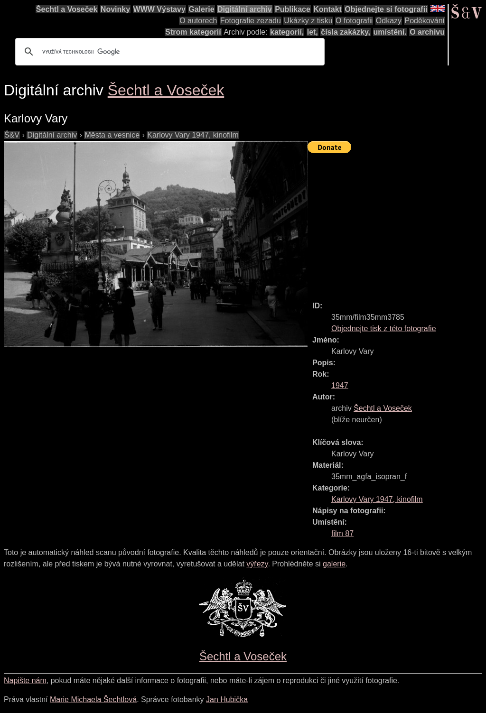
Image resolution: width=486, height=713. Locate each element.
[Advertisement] (397, 223)
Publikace (292, 9)
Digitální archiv (244, 9)
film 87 (342, 533)
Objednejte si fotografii (386, 9)
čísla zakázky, (345, 32)
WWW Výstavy (159, 9)
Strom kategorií (193, 32)
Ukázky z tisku (308, 21)
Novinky (115, 9)
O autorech (198, 21)
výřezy (257, 564)
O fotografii (354, 21)
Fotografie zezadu (250, 21)
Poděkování (424, 21)
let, (312, 32)
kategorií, (287, 32)
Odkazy (389, 21)
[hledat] (168, 51)
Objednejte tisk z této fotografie (383, 328)
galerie (334, 564)
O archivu (427, 32)
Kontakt (327, 9)
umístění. (390, 32)
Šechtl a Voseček (67, 9)
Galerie (201, 9)
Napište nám (25, 680)
